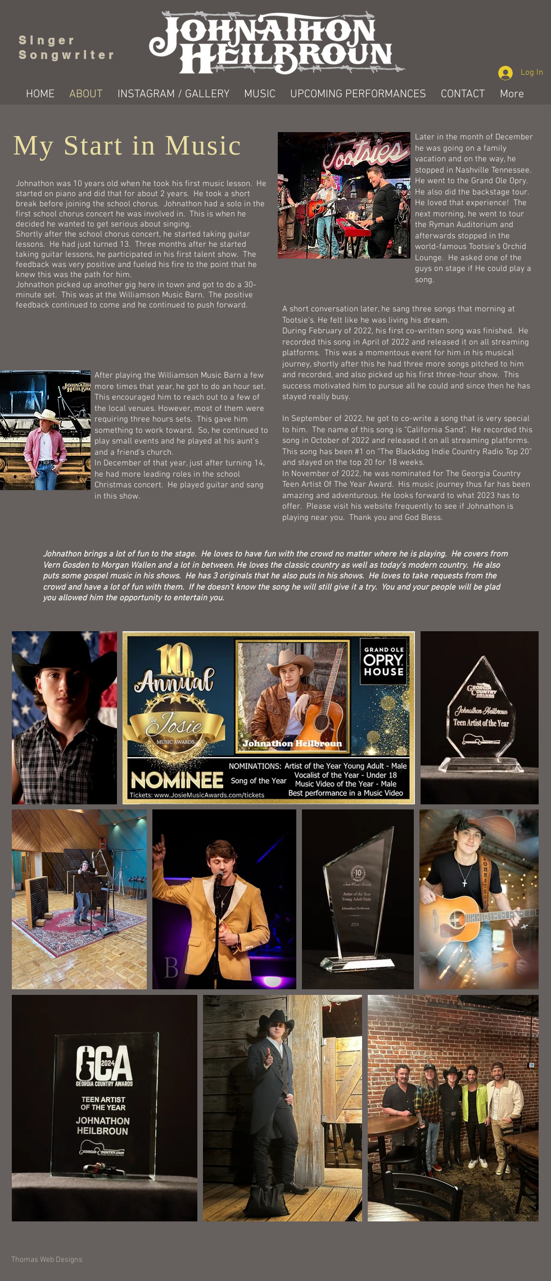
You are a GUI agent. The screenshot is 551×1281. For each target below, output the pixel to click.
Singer (51, 40)
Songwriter (68, 55)
